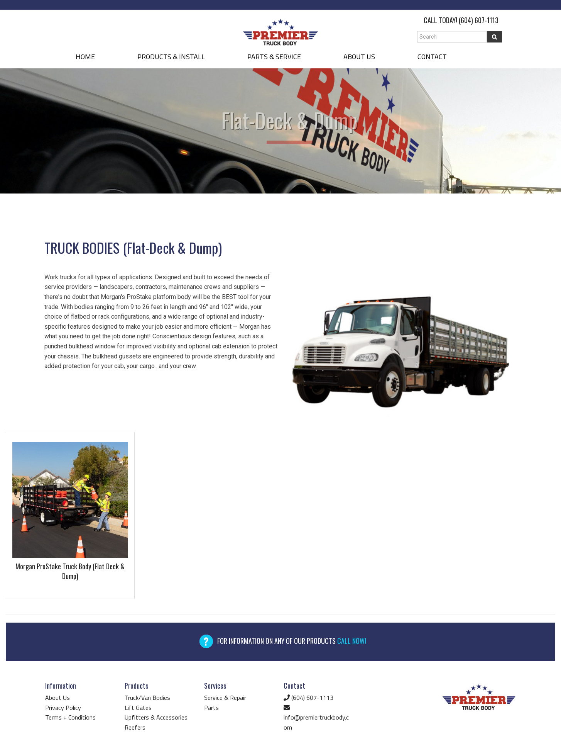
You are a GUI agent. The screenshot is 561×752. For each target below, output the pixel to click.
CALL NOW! (351, 641)
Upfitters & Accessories (156, 717)
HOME (85, 56)
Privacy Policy (63, 707)
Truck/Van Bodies (147, 697)
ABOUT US (359, 56)
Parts (211, 707)
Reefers (135, 727)
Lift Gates (138, 707)
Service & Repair (225, 697)
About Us (57, 697)
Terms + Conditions (70, 717)
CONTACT (432, 56)
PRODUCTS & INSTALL (171, 56)
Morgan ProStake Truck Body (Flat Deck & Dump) (70, 571)
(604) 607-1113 (478, 20)
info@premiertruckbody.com (316, 718)
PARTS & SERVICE (274, 56)
